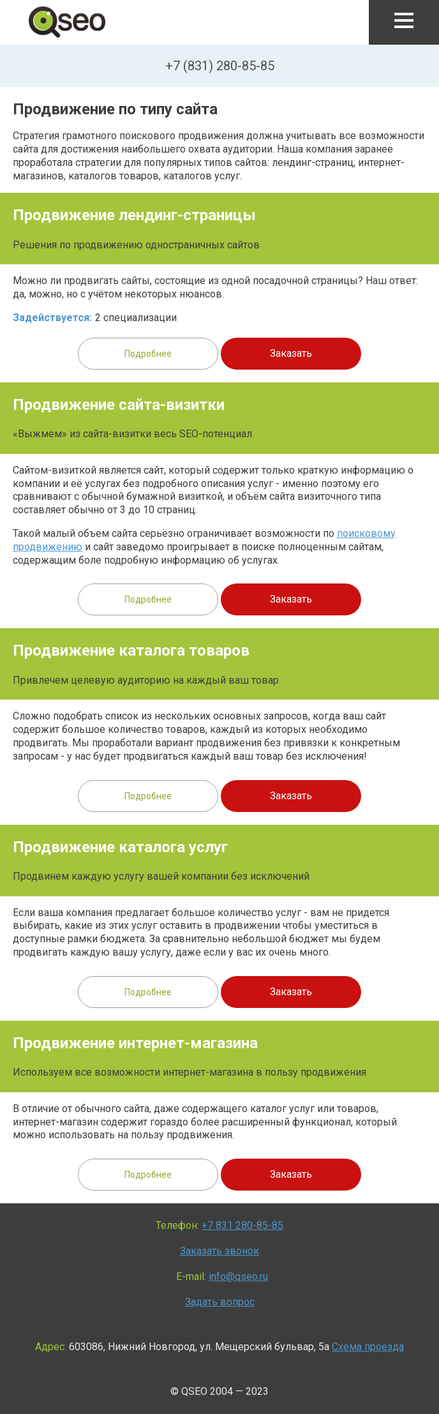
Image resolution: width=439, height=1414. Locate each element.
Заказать (291, 353)
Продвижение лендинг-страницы (134, 215)
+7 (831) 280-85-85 (219, 65)
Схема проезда (368, 1347)
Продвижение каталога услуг (120, 847)
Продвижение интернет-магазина (135, 1043)
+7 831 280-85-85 (242, 1225)
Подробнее (148, 354)
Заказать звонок (219, 1251)
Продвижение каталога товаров (131, 650)
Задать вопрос (220, 1302)
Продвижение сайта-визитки (119, 405)
